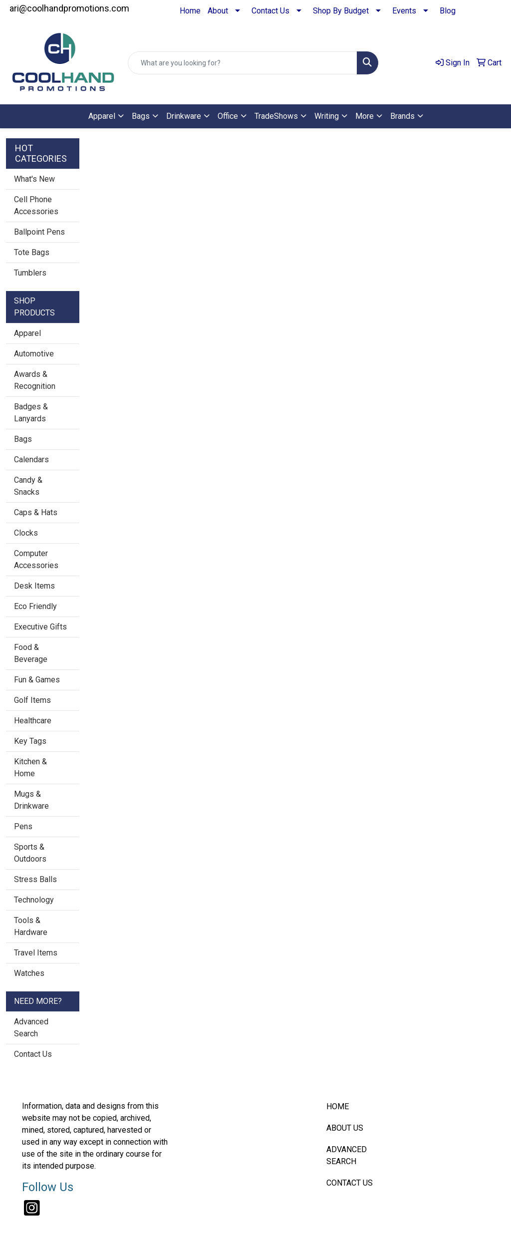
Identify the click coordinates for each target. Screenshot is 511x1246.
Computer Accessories (36, 559)
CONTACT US (349, 1183)
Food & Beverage (30, 653)
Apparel (101, 116)
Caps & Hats (35, 512)
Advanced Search (31, 1027)
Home (190, 10)
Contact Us (270, 10)
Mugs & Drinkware (31, 800)
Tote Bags (31, 252)
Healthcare (32, 720)
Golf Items (32, 700)
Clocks (26, 533)
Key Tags (30, 741)
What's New (34, 179)
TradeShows (276, 116)
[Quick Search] (242, 62)
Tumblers (30, 273)
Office (228, 116)
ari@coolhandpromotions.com (69, 8)
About (218, 10)
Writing (326, 116)
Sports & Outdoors (30, 853)
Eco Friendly (35, 606)
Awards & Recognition (34, 380)
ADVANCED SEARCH (346, 1155)
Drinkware (183, 116)
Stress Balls (35, 879)
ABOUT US (344, 1128)
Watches (29, 973)
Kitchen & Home (30, 767)
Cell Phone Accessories (36, 205)
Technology (34, 900)
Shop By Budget (341, 10)
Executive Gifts (40, 626)
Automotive (34, 353)
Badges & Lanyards (31, 412)
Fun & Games (37, 679)
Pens (23, 826)
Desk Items (34, 586)
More (364, 116)
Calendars (31, 459)
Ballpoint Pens (39, 232)
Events (404, 10)
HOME (337, 1106)
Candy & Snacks (28, 486)
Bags (141, 116)
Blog (448, 10)
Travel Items (35, 952)
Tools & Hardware (30, 926)
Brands (402, 116)
